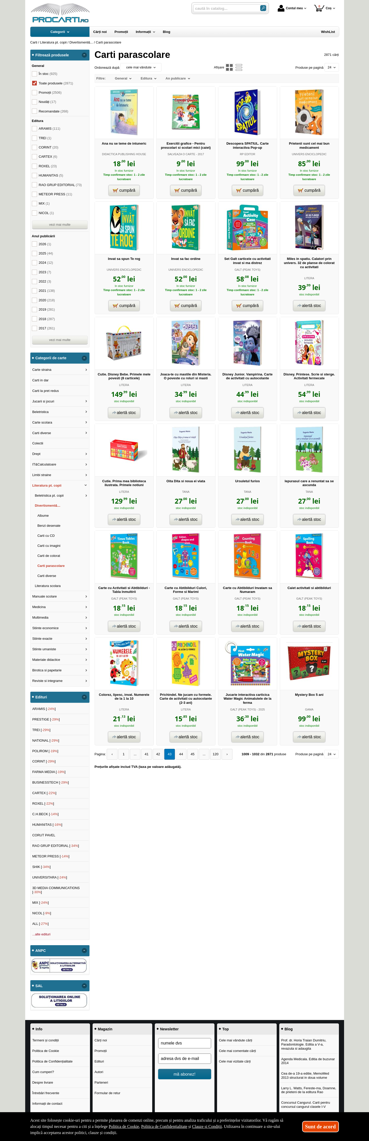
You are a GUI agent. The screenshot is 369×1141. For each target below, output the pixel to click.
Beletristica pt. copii (49, 495)
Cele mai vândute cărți (235, 1040)
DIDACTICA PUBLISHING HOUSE (124, 154)
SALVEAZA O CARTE (181, 154)
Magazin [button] (105, 1029)
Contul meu (290, 8)
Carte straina (41, 370)
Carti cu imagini (48, 546)
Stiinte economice (45, 628)
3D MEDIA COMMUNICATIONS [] (56, 890)
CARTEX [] (44, 793)
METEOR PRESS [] (50, 856)
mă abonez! (184, 1074)
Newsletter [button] (169, 1029)
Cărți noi (100, 1040)
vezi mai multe (59, 224)
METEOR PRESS (55, 194)
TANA (186, 491)
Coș (323, 8)
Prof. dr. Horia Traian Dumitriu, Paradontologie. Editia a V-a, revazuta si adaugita (303, 1044)
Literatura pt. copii (46, 485)
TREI (45, 138)
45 (187, 754)
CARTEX (48, 157)
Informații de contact (47, 1103)
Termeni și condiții (45, 1040)
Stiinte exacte (42, 638)
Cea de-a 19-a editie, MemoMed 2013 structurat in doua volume (305, 1075)
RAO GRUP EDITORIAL (60, 185)
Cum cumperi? (43, 1072)
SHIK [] (41, 867)
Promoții (100, 1051)
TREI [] (41, 730)
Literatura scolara (47, 586)
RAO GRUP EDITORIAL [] (55, 846)
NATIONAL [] (45, 740)
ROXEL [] (43, 803)
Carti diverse (41, 433)
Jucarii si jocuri (43, 401)
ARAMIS (49, 128)
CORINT (48, 147)
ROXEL (48, 166)
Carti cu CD (46, 536)
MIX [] (40, 903)
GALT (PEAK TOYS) (247, 269)
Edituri (99, 1061)
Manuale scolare (44, 596)
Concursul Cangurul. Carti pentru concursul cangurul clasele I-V (305, 1105)
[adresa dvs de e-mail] (184, 1059)
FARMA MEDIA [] (48, 772)
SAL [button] (39, 986)
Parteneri (101, 1082)
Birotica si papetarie (46, 670)
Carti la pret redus (45, 391)
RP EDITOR (247, 154)
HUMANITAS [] (47, 825)
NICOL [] (41, 913)
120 (209, 754)
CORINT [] (44, 761)
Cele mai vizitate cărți (235, 1061)
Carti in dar (40, 380)
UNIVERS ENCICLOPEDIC (309, 154)
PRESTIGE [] (46, 719)
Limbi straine (41, 475)
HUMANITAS (51, 175)
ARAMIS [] (44, 709)
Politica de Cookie (45, 1051)
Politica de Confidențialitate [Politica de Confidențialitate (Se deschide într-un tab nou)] (164, 1126)
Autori (98, 1072)
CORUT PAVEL (43, 835)
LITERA (309, 278)
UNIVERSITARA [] (49, 877)
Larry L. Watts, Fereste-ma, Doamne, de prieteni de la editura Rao (308, 1090)
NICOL (46, 213)
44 (176, 754)
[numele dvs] (184, 1043)
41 (144, 754)
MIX (44, 203)
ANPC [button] (40, 951)
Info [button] (39, 1029)
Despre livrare (42, 1082)
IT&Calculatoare (44, 464)
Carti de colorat (48, 556)
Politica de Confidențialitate (52, 1061)
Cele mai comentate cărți (237, 1051)
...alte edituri (41, 934)
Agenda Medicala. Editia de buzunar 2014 (308, 1061)
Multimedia (40, 617)
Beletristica (40, 412)
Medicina (39, 607)
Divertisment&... (47, 505)
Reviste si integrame (47, 681)
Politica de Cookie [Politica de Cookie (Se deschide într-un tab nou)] (124, 1126)
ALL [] (40, 924)
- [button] (84, 55)
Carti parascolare (51, 566)
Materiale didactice (46, 660)
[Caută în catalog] (263, 8)
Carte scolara (42, 422)
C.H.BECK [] (45, 814)
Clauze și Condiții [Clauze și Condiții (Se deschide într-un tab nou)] (207, 1126)
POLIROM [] (45, 751)
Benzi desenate (48, 526)
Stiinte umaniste (44, 649)
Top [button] (225, 1029)
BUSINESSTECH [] (50, 782)
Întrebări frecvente (45, 1093)
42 (155, 754)
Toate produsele (56, 83)
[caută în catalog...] (225, 8)
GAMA (309, 709)
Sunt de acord (320, 1126)
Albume (43, 515)
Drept (36, 454)
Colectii (37, 443)
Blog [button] (289, 1029)
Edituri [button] (41, 697)
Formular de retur (107, 1093)
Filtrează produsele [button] (52, 55)
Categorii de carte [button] (51, 358)
